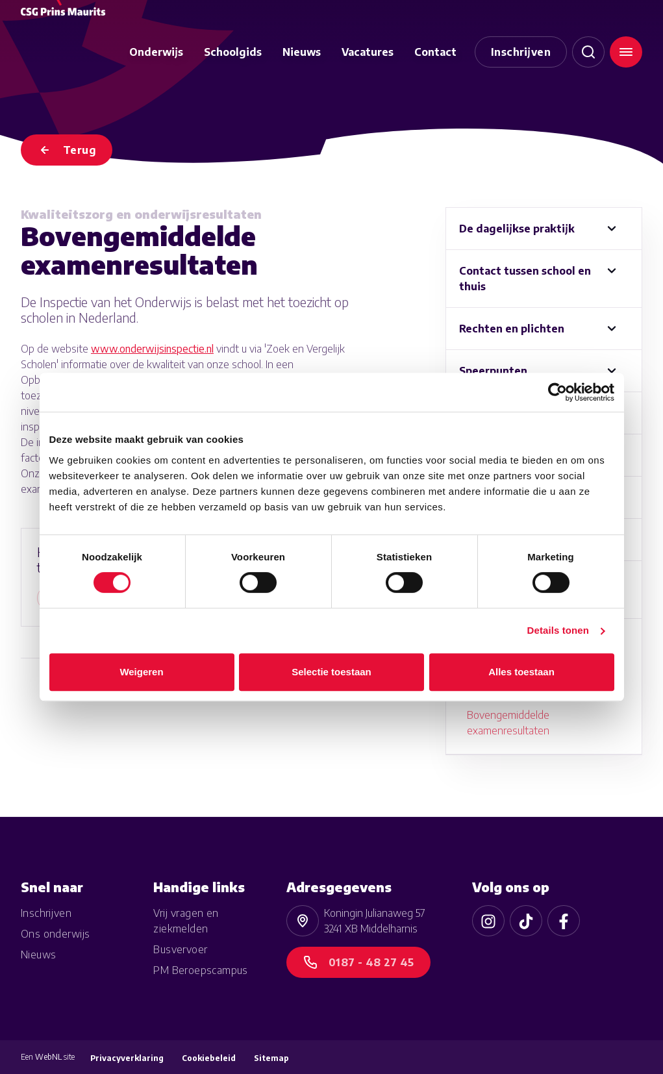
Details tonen (558, 630)
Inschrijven (521, 51)
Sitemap (271, 1058)
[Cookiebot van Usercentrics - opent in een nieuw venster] (557, 392)
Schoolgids (233, 51)
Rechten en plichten (511, 328)
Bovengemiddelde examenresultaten (508, 722)
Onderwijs (156, 51)
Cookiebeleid (209, 1058)
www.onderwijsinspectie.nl (152, 348)
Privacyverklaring (127, 1058)
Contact (435, 51)
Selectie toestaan (331, 671)
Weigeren (141, 671)
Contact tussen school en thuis (525, 278)
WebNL (48, 1057)
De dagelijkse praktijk (517, 228)
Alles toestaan (521, 671)
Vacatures (368, 51)
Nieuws (301, 51)
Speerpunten (493, 370)
